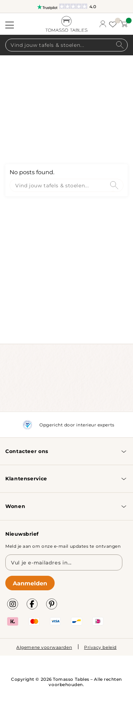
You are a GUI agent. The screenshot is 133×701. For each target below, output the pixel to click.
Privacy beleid (100, 647)
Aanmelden (30, 583)
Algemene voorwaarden (44, 647)
